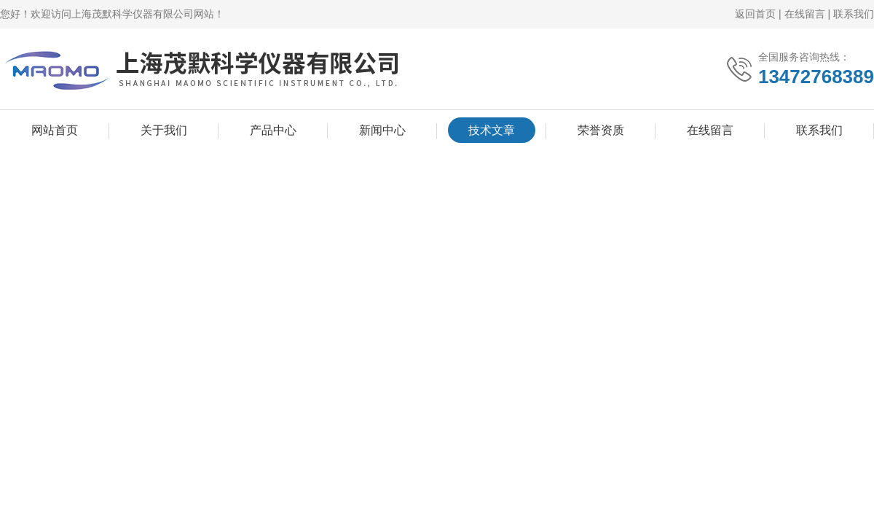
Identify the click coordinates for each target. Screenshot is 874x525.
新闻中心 (382, 130)
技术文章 (491, 130)
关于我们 (164, 130)
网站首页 (54, 130)
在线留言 (804, 14)
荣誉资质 (601, 130)
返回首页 (755, 14)
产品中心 (273, 130)
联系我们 (853, 14)
